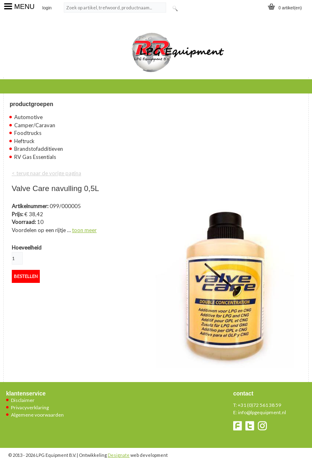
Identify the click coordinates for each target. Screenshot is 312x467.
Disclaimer (23, 400)
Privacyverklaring (30, 407)
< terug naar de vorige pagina (46, 173)
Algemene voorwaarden (37, 415)
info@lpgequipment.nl (262, 412)
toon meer (84, 230)
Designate (119, 455)
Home (18, 85)
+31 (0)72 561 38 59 (259, 405)
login (47, 7)
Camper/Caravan (34, 125)
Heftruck (24, 141)
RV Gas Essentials (35, 157)
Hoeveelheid (26, 247)
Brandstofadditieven (38, 149)
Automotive (28, 117)
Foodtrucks (27, 133)
